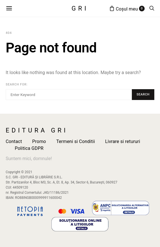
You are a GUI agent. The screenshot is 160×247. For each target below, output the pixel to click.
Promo (39, 141)
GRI (80, 8)
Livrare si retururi (122, 141)
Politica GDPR (29, 148)
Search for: (17, 84)
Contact (14, 141)
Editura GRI (37, 130)
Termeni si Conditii (75, 141)
